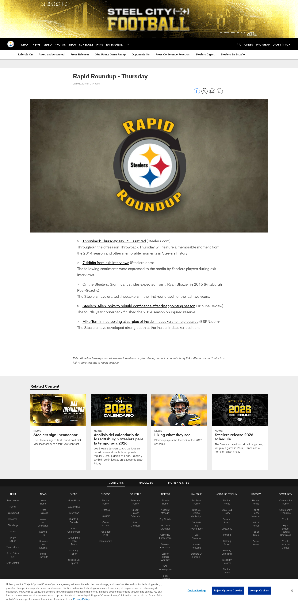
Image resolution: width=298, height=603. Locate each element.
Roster (13, 506)
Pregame (105, 516)
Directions (227, 528)
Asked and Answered (43, 522)
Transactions (12, 547)
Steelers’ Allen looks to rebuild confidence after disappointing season (138, 305)
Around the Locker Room (74, 540)
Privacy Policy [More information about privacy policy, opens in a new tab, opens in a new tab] (81, 599)
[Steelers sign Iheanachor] (58, 422)
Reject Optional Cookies (228, 590)
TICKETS (165, 494)
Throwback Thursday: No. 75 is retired (114, 241)
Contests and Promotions (196, 525)
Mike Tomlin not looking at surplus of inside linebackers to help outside (140, 321)
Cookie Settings (197, 590)
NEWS (43, 494)
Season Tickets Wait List (165, 556)
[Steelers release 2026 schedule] (240, 426)
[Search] (239, 44)
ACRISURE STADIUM (226, 494)
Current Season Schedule (135, 513)
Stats (13, 531)
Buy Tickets (165, 519)
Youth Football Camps (285, 544)
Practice (105, 509)
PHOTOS (105, 494)
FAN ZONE (196, 494)
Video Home (74, 500)
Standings (13, 525)
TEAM (13, 494)
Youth (285, 519)
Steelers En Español (43, 544)
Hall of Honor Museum (255, 513)
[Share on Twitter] (204, 93)
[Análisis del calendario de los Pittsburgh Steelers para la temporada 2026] (119, 432)
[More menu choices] (127, 44)
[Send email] (212, 93)
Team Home (13, 500)
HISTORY (256, 494)
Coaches (12, 519)
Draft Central (12, 562)
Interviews (74, 513)
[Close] (292, 590)
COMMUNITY (285, 494)
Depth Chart (13, 513)
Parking (227, 534)
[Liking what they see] (179, 422)
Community (105, 541)
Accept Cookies (259, 590)
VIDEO (74, 494)
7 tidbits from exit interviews (105, 262)
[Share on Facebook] (197, 93)
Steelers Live (73, 506)
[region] (149, 591)
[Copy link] (220, 91)
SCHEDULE (135, 494)
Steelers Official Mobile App (196, 513)
